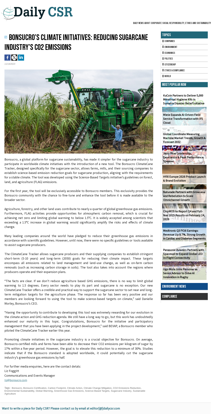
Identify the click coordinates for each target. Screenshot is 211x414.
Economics (169, 53)
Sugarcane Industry (126, 390)
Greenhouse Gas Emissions (71, 390)
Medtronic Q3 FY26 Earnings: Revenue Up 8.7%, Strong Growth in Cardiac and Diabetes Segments (183, 236)
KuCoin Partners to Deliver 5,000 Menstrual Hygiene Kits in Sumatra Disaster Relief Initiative (184, 101)
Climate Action (78, 387)
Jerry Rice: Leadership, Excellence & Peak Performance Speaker (183, 161)
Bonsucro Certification (36, 387)
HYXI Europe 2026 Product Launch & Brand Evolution (183, 180)
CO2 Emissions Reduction (132, 387)
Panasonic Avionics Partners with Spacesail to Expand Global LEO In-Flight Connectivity (184, 255)
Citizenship (169, 65)
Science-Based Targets (101, 390)
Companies (168, 41)
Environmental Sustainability (20, 390)
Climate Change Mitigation (101, 387)
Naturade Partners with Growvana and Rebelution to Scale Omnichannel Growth (183, 197)
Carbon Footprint (59, 387)
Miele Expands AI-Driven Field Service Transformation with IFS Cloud (182, 120)
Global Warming (46, 390)
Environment (170, 47)
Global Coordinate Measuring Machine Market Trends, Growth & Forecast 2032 (183, 140)
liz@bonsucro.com (17, 380)
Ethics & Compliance (174, 71)
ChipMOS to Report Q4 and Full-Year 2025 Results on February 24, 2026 (183, 217)
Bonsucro (17, 387)
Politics (167, 59)
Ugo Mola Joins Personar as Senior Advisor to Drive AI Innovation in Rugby (184, 275)
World (166, 78)
